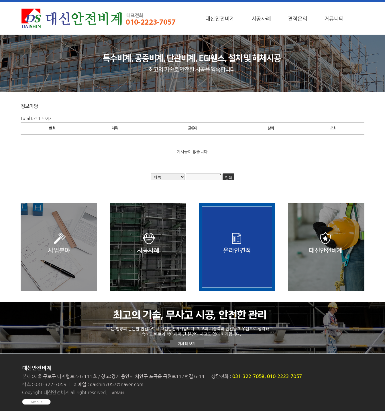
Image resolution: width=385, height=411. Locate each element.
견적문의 (297, 18)
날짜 (271, 128)
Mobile (36, 402)
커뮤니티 (334, 18)
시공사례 (261, 18)
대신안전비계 (220, 18)
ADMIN (118, 393)
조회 (333, 128)
